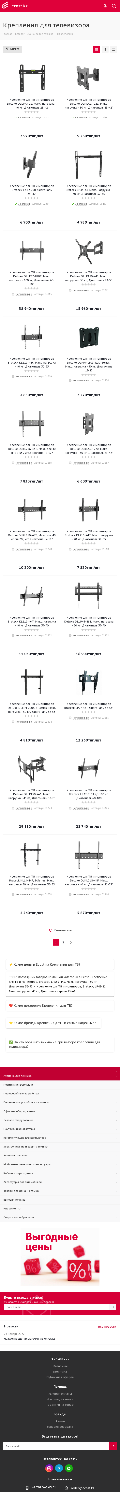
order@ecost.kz (82, 1488)
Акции (60, 1421)
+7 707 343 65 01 (44, 1487)
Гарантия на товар (60, 1404)
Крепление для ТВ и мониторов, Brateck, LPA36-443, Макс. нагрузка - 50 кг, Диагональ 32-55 (58, 981)
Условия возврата (60, 1426)
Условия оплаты (60, 1393)
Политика (60, 1371)
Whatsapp (69, 1468)
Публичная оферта (60, 1377)
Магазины (60, 1366)
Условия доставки (60, 1399)
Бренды (60, 1414)
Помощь (60, 1387)
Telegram (59, 1468)
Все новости (107, 1326)
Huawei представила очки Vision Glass (29, 1338)
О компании (60, 1359)
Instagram (49, 1468)
